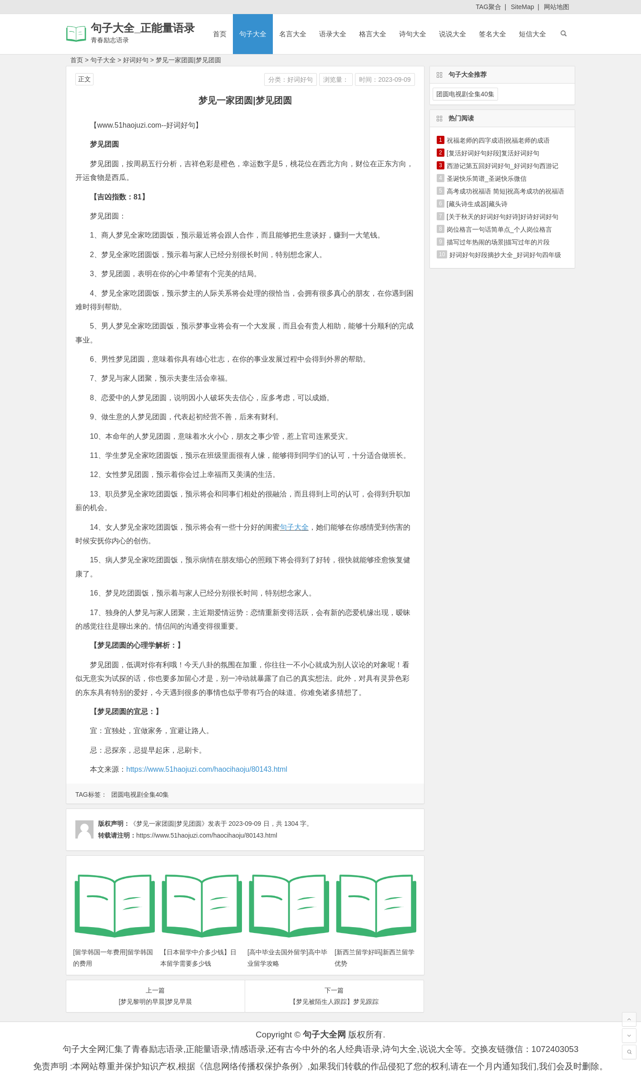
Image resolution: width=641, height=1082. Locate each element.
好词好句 (135, 60)
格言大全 (372, 34)
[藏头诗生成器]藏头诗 (477, 204)
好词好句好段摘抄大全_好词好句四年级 (505, 254)
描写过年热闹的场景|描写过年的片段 (498, 242)
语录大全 (332, 34)
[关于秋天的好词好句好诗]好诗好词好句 (502, 216)
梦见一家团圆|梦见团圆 (188, 60)
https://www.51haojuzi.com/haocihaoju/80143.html (206, 769)
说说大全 (452, 34)
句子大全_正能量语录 (143, 28)
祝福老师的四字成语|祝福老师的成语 (498, 140)
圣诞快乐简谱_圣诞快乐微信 (487, 178)
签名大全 (492, 34)
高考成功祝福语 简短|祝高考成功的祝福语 (506, 191)
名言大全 (292, 34)
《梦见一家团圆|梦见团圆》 (169, 823)
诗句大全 (412, 34)
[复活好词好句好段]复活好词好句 (493, 153)
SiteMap (522, 6)
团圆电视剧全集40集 (140, 794)
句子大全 (252, 34)
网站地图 (556, 6)
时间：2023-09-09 (385, 79)
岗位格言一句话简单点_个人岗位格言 (499, 229)
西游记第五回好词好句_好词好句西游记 (502, 165)
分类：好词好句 (290, 79)
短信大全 (532, 34)
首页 (220, 34)
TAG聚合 (488, 6)
